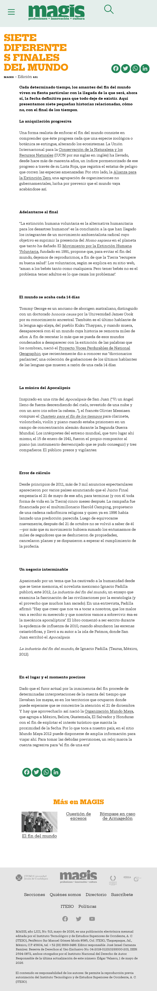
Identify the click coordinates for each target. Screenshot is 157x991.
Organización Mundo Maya (109, 711)
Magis (9, 77)
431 (35, 77)
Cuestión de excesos (78, 816)
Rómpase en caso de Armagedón (117, 816)
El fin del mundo (40, 825)
